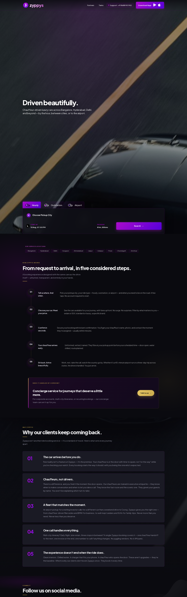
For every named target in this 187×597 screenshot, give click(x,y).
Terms (101, 5)
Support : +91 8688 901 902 (121, 5)
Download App (150, 5)
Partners (90, 5)
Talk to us (145, 393)
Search (137, 226)
